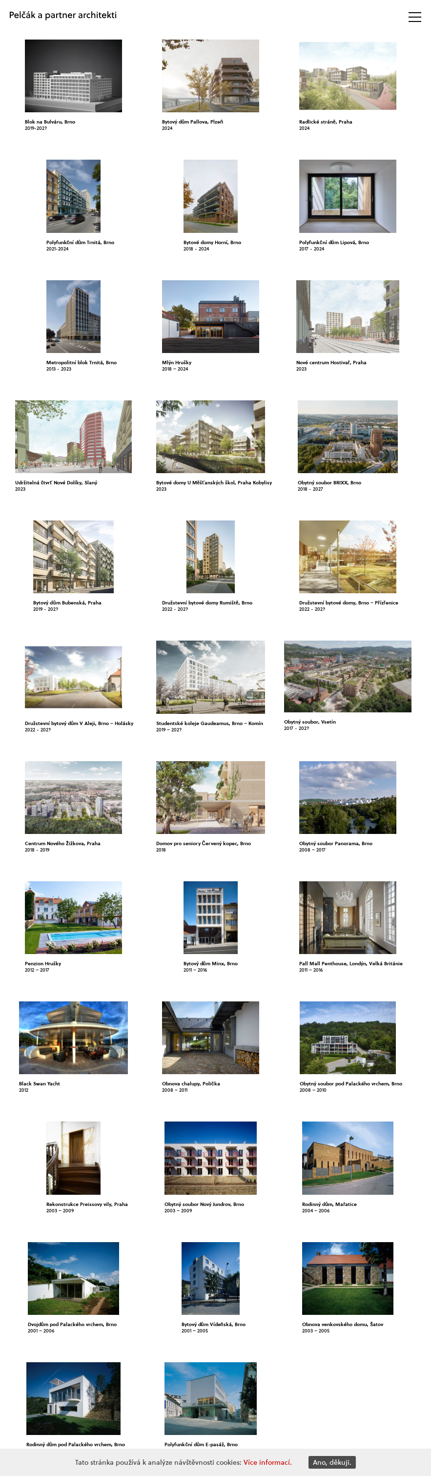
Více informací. (268, 1462)
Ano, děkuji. (332, 1462)
